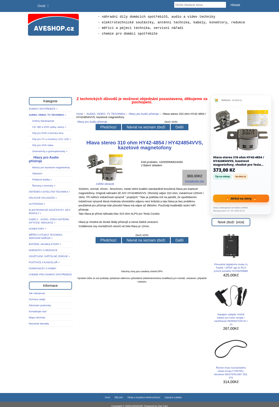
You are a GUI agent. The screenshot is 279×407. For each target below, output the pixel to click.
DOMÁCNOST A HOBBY (43, 268)
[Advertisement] (139, 66)
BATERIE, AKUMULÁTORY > (45, 244)
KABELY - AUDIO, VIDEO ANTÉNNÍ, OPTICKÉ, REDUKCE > (49, 221)
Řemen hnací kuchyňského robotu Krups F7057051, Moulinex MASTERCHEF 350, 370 (231, 358)
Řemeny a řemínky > (42, 185)
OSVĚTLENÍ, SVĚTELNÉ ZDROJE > (49, 256)
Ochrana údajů (37, 299)
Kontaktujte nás (194, 181)
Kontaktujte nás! (38, 311)
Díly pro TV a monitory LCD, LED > (50, 139)
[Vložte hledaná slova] (200, 5)
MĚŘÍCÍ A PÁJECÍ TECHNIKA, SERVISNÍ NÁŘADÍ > (46, 236)
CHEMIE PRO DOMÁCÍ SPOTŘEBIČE (50, 274)
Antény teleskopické (41, 121)
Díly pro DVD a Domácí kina (46, 133)
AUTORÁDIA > (37, 203)
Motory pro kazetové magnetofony (49, 167)
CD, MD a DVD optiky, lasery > (47, 127)
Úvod (41, 6)
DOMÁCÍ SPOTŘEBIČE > (43, 108)
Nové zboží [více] (231, 222)
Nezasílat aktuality (39, 323)
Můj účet (119, 397)
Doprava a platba (173, 397)
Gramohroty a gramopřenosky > (48, 151)
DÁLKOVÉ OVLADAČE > (43, 197)
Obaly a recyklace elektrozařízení (143, 397)
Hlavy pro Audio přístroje (144, 113)
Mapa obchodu (37, 317)
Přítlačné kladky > (40, 179)
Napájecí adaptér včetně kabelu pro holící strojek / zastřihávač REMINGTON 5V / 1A (231, 304)
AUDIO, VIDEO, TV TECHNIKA (105, 113)
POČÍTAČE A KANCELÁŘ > (44, 262)
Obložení (35, 173)
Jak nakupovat (37, 293)
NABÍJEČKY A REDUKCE (43, 250)
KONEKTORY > (38, 228)
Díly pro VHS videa (41, 145)
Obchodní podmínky (40, 305)
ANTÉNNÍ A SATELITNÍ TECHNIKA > (49, 191)
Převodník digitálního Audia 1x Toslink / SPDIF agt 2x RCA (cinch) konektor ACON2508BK (231, 252)
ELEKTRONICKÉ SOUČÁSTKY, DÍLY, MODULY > (50, 212)
